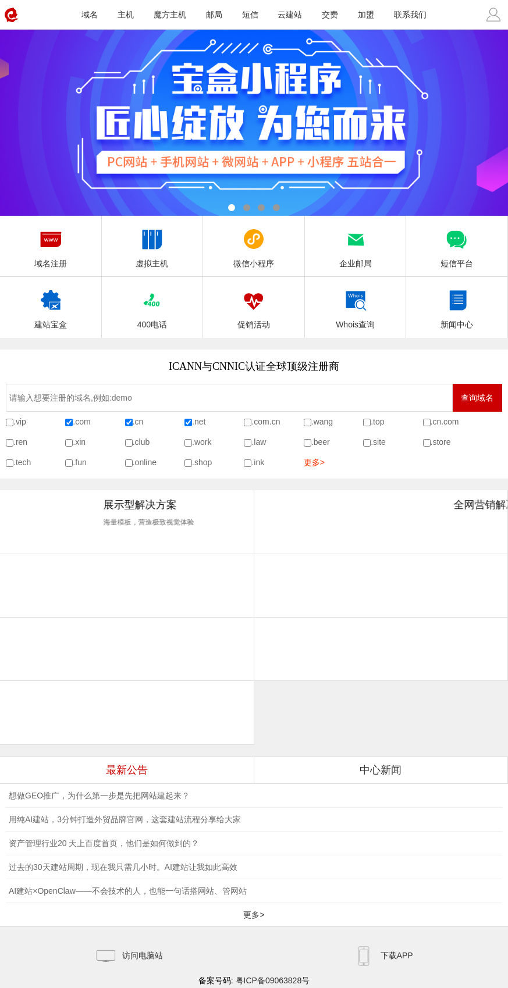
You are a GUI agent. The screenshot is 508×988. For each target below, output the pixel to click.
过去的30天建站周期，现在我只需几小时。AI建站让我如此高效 (123, 867)
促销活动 (253, 306)
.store (441, 442)
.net (198, 421)
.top (377, 421)
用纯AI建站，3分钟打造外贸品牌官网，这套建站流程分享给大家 (125, 819)
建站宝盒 (50, 306)
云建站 (290, 14)
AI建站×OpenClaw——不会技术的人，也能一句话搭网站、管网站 (128, 891)
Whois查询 (355, 306)
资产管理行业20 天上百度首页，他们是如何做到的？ (104, 843)
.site (378, 442)
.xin (79, 442)
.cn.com (445, 421)
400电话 (151, 306)
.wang (322, 421)
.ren (20, 442)
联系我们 (410, 14)
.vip (19, 421)
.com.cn (265, 421)
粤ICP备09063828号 (273, 980)
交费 (330, 14)
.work (201, 442)
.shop (202, 462)
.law (258, 442)
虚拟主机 (151, 245)
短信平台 (456, 245)
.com (81, 421)
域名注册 (50, 245)
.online (145, 462)
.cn (138, 421)
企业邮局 (355, 245)
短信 (250, 14)
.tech (22, 462)
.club (141, 442)
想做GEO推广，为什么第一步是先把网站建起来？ (99, 795)
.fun (79, 462)
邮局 (214, 14)
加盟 (366, 14)
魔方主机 (170, 14)
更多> (314, 462)
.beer (320, 442)
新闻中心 (456, 306)
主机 (126, 14)
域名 (89, 14)
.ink (257, 462)
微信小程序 (253, 245)
